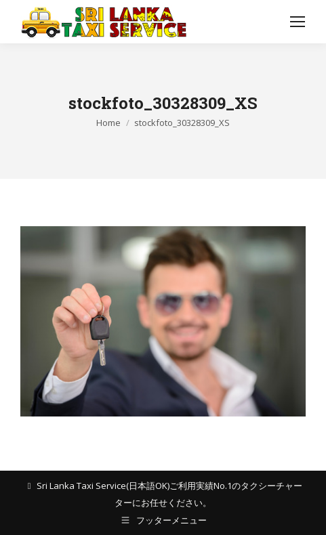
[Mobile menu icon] (297, 22)
